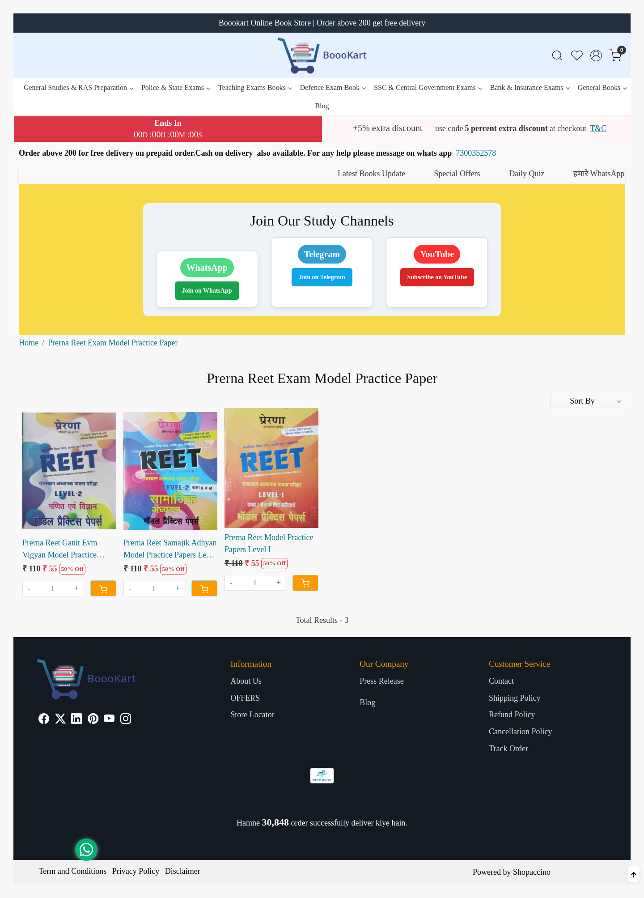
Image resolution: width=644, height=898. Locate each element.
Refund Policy (512, 714)
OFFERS (245, 698)
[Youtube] (109, 720)
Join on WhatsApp (207, 290)
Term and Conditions (73, 871)
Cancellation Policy (520, 731)
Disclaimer (182, 871)
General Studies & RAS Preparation (78, 87)
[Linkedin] (76, 720)
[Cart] (103, 588)
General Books (602, 87)
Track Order (508, 748)
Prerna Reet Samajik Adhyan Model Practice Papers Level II (169, 549)
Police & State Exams (175, 87)
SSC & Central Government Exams (428, 87)
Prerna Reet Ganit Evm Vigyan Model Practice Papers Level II (59, 549)
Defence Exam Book (332, 87)
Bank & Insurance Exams (529, 87)
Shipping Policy (515, 698)
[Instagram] (126, 720)
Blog (322, 106)
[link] (557, 55)
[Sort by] (587, 401)
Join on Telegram (322, 277)
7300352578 (476, 153)
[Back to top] (634, 874)
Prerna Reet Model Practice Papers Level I (269, 543)
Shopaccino (532, 872)
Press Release (381, 681)
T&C (598, 128)
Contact (501, 681)
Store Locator (252, 714)
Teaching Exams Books (255, 87)
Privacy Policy (136, 871)
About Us (246, 681)
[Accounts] (596, 55)
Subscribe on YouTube (437, 277)
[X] (60, 720)
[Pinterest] (93, 720)
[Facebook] (44, 720)
